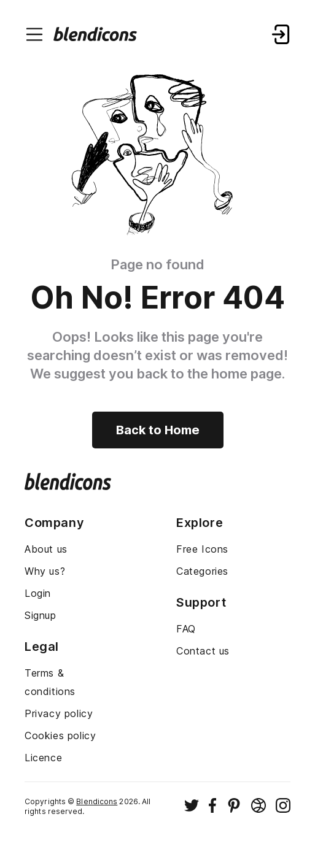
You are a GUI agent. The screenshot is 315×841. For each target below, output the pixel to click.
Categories (202, 571)
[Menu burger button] (34, 34)
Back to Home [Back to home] (158, 430)
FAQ (186, 629)
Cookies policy (60, 735)
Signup (40, 615)
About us (46, 549)
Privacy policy (59, 713)
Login (38, 593)
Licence (43, 757)
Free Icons (202, 549)
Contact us (203, 651)
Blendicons (96, 801)
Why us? (45, 571)
